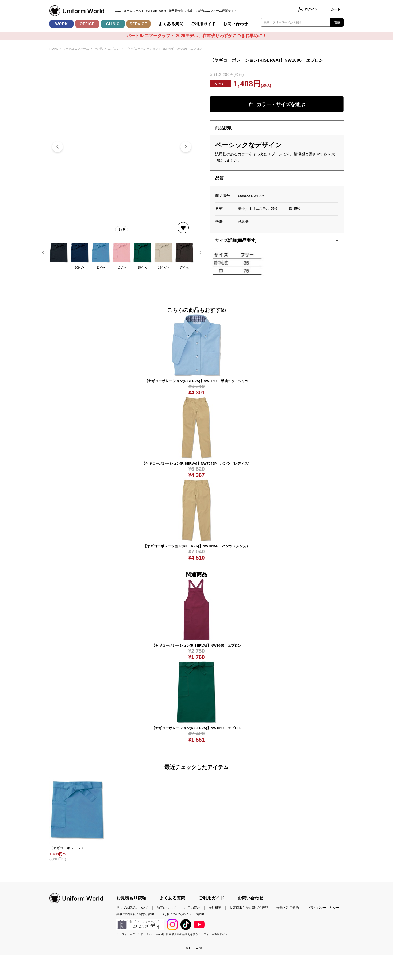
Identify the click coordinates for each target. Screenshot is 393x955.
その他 (98, 48)
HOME (53, 48)
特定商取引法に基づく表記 (249, 908)
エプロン (114, 48)
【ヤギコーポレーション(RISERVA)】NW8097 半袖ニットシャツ (197, 381)
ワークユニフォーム (76, 48)
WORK (61, 24)
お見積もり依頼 (131, 898)
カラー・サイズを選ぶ (277, 104)
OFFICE (87, 24)
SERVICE (138, 24)
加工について (166, 908)
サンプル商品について (132, 908)
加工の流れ (192, 908)
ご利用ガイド (203, 23)
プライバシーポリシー (323, 908)
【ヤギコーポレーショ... (68, 848)
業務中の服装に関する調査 (135, 914)
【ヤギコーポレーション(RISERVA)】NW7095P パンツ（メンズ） (196, 546)
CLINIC (113, 24)
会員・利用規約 (287, 908)
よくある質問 (171, 23)
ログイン (311, 9)
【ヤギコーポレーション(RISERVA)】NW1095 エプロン (197, 645)
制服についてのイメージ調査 (184, 914)
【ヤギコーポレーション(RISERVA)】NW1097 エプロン (197, 728)
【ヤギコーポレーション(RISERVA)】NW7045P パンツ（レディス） (196, 463)
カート (335, 9)
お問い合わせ (235, 23)
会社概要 (215, 908)
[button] (185, 146)
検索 (337, 22)
